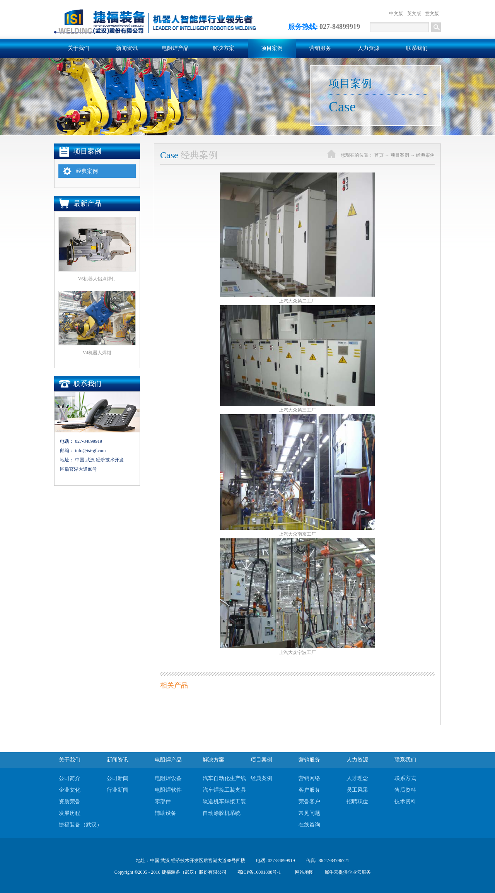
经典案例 (425, 155)
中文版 (396, 13)
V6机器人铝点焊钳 (97, 279)
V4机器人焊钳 (97, 352)
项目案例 (400, 155)
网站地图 (303, 872)
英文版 (414, 13)
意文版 (432, 13)
